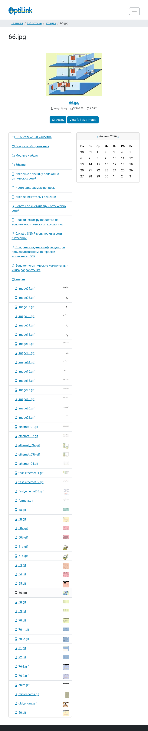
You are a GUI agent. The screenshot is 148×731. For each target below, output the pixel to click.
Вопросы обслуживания (30, 146)
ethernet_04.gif (42, 464)
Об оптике (34, 23)
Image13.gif (42, 353)
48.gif (42, 510)
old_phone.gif (42, 704)
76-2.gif (42, 676)
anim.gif (42, 685)
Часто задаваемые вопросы (33, 187)
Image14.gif (42, 362)
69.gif (42, 611)
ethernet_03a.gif (42, 446)
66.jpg (74, 102)
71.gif (42, 648)
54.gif (42, 574)
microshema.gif (42, 695)
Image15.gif (42, 371)
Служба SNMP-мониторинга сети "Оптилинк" (37, 236)
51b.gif (42, 557)
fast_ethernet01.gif (42, 473)
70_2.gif (42, 639)
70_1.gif (42, 629)
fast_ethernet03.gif (42, 492)
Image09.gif (42, 325)
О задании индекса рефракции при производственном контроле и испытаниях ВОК (38, 252)
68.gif (42, 602)
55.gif (42, 584)
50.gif (42, 519)
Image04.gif (42, 288)
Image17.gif (42, 390)
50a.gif (42, 528)
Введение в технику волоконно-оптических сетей (36, 176)
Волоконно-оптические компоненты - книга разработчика (40, 268)
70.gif (42, 620)
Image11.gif (42, 334)
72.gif (42, 657)
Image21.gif (42, 417)
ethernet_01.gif (42, 427)
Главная (17, 23)
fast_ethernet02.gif (42, 482)
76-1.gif (42, 667)
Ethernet (19, 165)
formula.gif (42, 500)
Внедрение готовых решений (34, 197)
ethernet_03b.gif (42, 454)
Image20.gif (42, 408)
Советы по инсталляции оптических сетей (39, 208)
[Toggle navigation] (134, 11)
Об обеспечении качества (32, 137)
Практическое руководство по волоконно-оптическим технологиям (38, 222)
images (51, 23)
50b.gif (42, 537)
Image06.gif (42, 298)
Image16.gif (42, 381)
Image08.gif (42, 316)
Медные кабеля (25, 155)
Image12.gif (42, 344)
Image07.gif (42, 307)
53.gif (42, 566)
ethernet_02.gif (42, 436)
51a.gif (42, 547)
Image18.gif (42, 399)
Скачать (58, 120)
